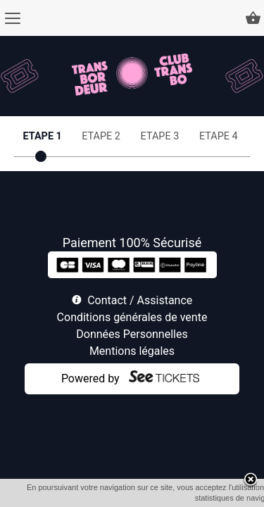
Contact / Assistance (139, 300)
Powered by (90, 378)
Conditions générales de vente (132, 317)
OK (162, 498)
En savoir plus (205, 498)
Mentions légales (132, 351)
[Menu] (12, 18)
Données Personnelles (131, 334)
